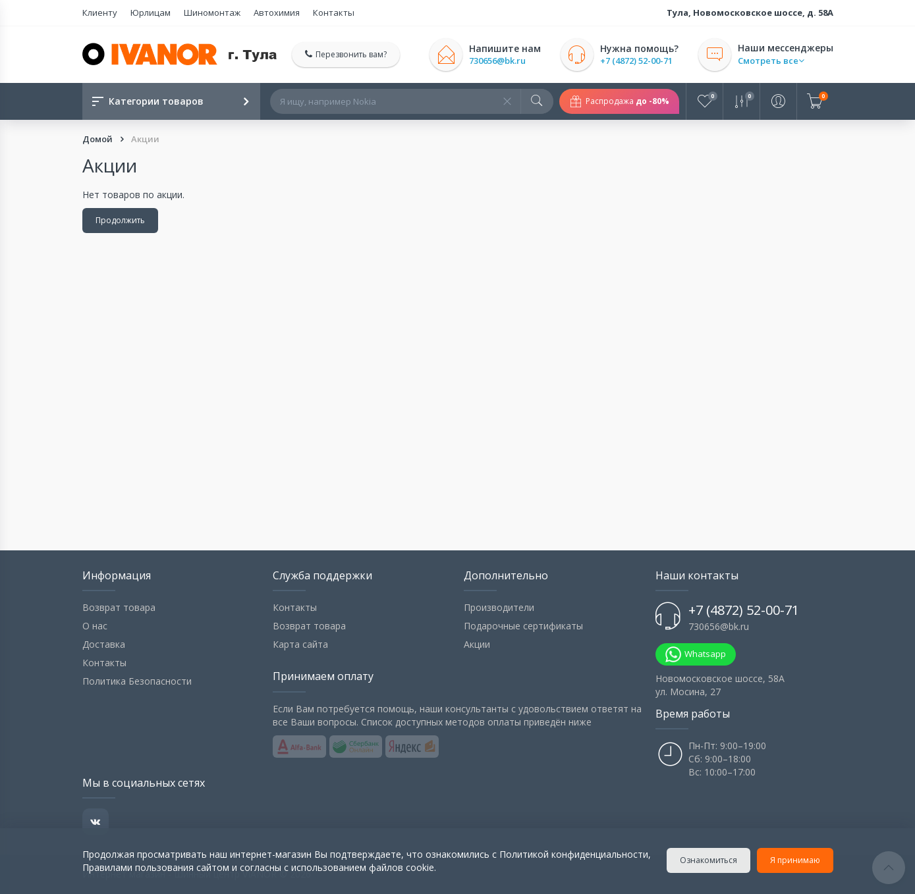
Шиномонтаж (212, 12)
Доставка (103, 644)
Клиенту (99, 12)
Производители (499, 607)
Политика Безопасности (137, 681)
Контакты (333, 12)
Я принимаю (795, 860)
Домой (98, 139)
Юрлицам (150, 12)
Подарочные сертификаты (523, 625)
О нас (94, 625)
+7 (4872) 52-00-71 (636, 61)
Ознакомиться (708, 860)
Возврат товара (118, 607)
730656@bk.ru (497, 61)
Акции (477, 644)
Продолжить (120, 220)
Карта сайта (300, 644)
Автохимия (277, 12)
